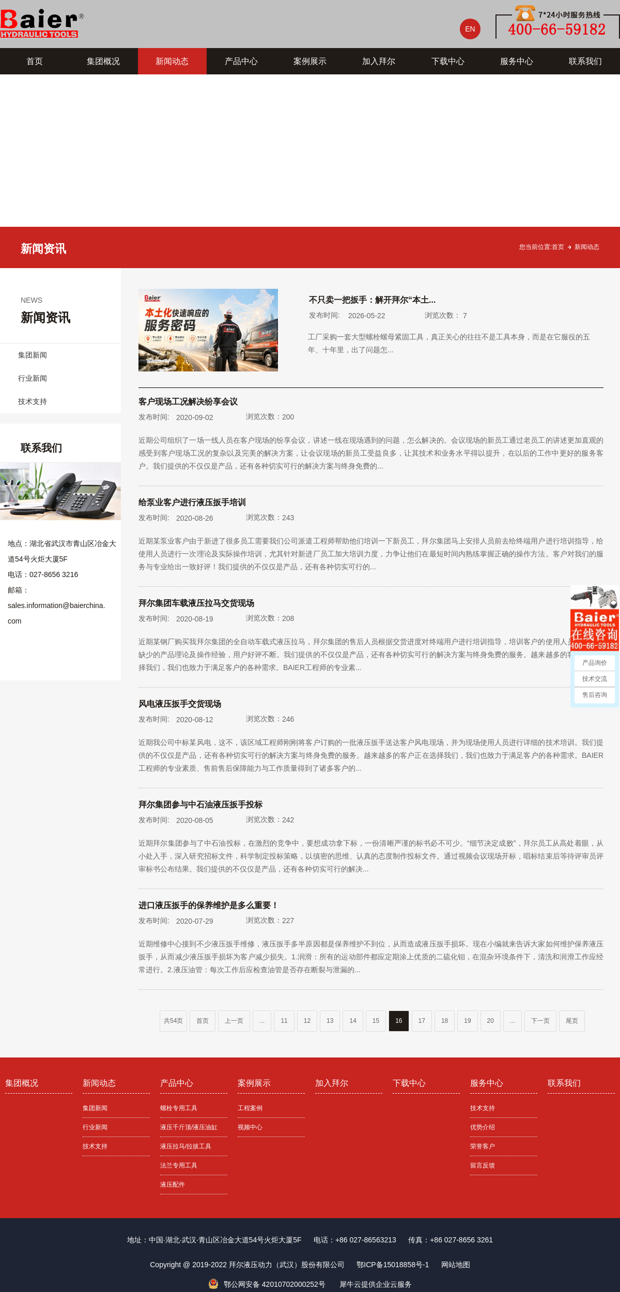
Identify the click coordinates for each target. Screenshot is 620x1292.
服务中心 (516, 61)
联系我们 (585, 61)
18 (444, 1020)
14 (352, 1020)
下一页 (540, 1020)
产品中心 (241, 61)
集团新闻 (32, 355)
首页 (34, 61)
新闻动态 (172, 61)
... (262, 1020)
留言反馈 (482, 1165)
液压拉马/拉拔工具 (185, 1146)
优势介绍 (482, 1127)
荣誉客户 (482, 1146)
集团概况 (103, 61)
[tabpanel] (310, 171)
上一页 (234, 1020)
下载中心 (447, 61)
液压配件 (172, 1184)
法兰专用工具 (178, 1165)
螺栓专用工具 (178, 1108)
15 (376, 1020)
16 (398, 1020)
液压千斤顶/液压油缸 (189, 1127)
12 (307, 1020)
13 (330, 1020)
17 (422, 1020)
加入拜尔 (378, 61)
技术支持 (32, 401)
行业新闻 (32, 378)
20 (490, 1020)
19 (467, 1020)
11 (284, 1020)
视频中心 (250, 1127)
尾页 (572, 1020)
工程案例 (250, 1108)
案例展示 (310, 61)
